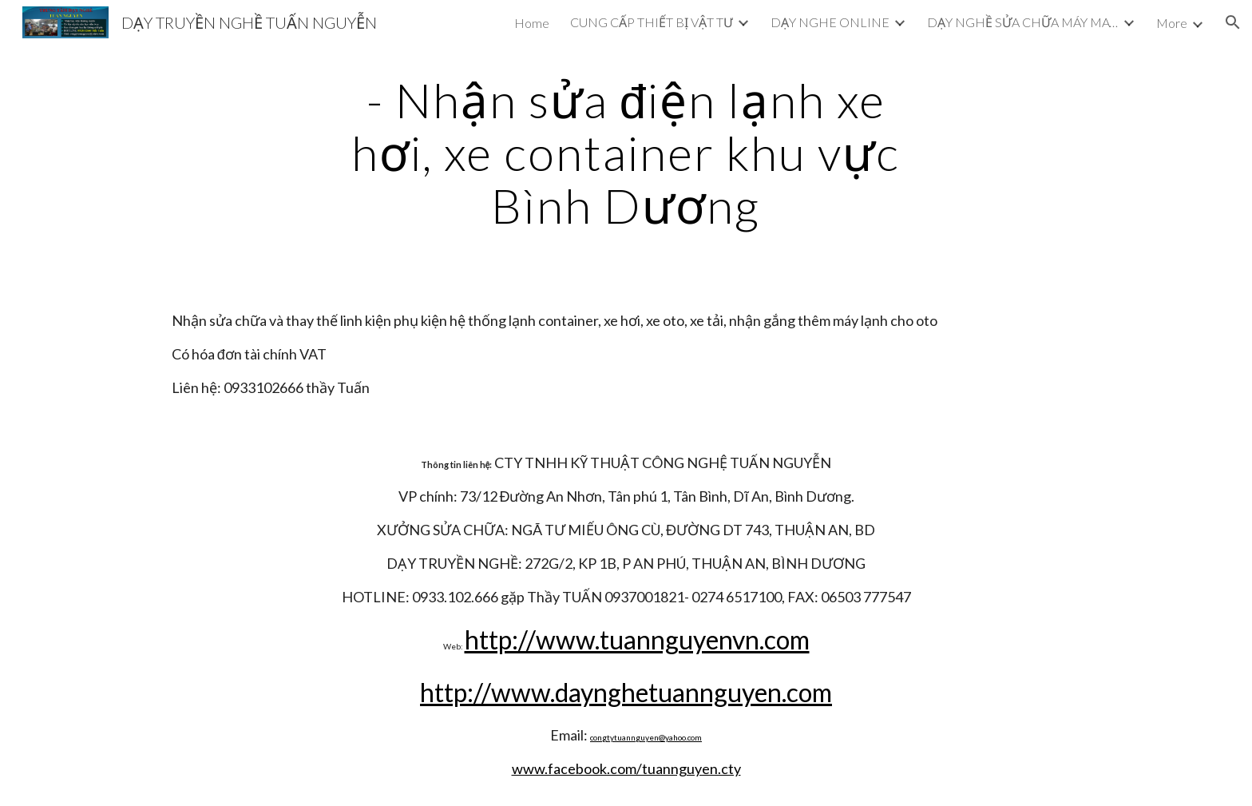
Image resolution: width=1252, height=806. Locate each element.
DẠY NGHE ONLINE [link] (830, 22)
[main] (626, 152)
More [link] (1171, 22)
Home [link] (531, 22)
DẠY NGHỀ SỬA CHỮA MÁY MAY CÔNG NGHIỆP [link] (1023, 22)
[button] (1233, 22)
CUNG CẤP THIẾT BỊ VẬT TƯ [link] (651, 22)
